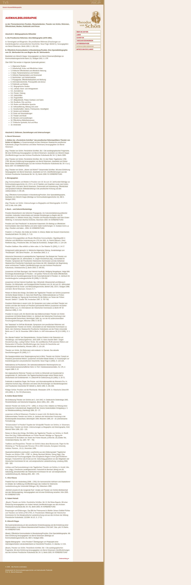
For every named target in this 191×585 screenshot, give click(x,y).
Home (4, 7)
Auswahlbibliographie (15, 7)
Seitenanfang (63, 558)
